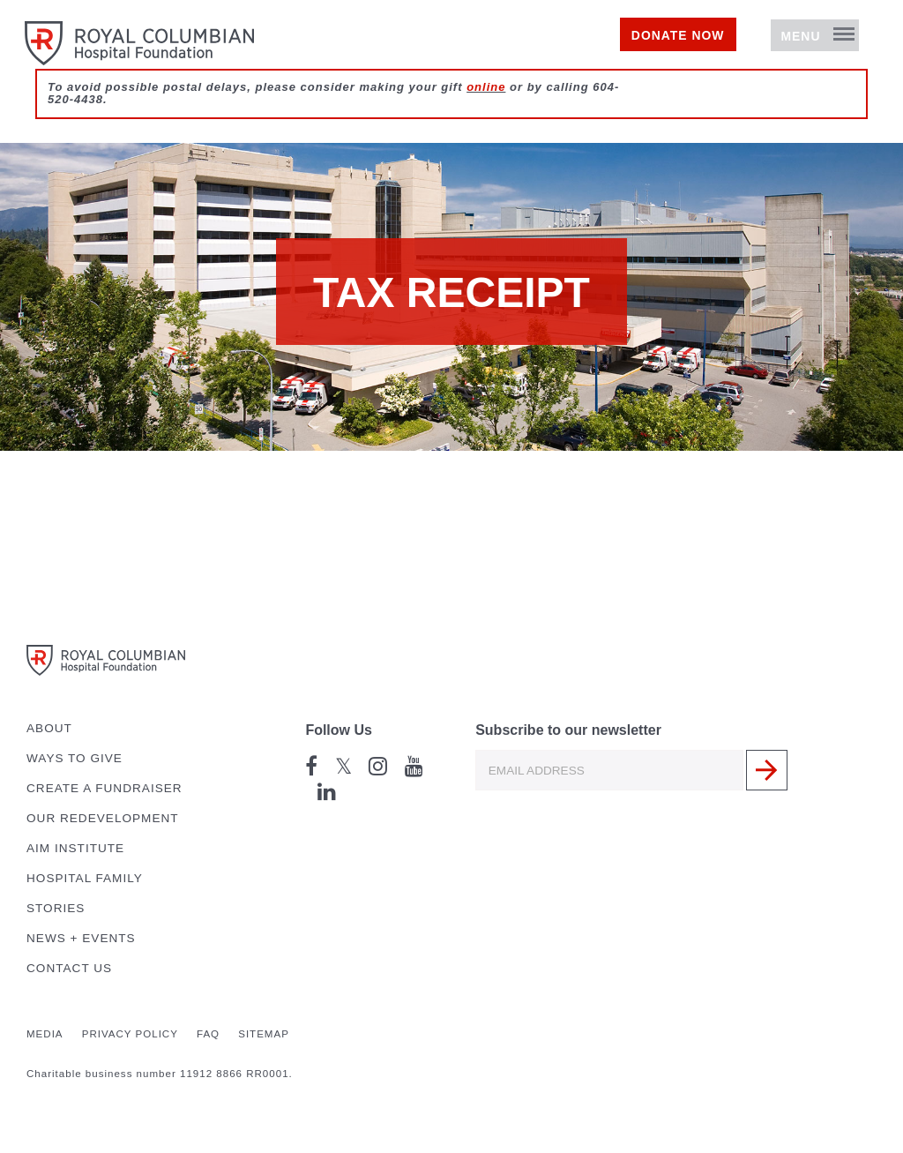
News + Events (81, 938)
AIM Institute (75, 848)
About (49, 728)
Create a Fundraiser (104, 788)
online (485, 116)
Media (44, 1034)
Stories (55, 908)
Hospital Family (84, 878)
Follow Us (338, 729)
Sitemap (263, 1034)
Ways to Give (74, 758)
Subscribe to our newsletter (568, 729)
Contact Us (69, 968)
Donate (628, 49)
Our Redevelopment (102, 818)
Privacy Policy (130, 1034)
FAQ (208, 1034)
